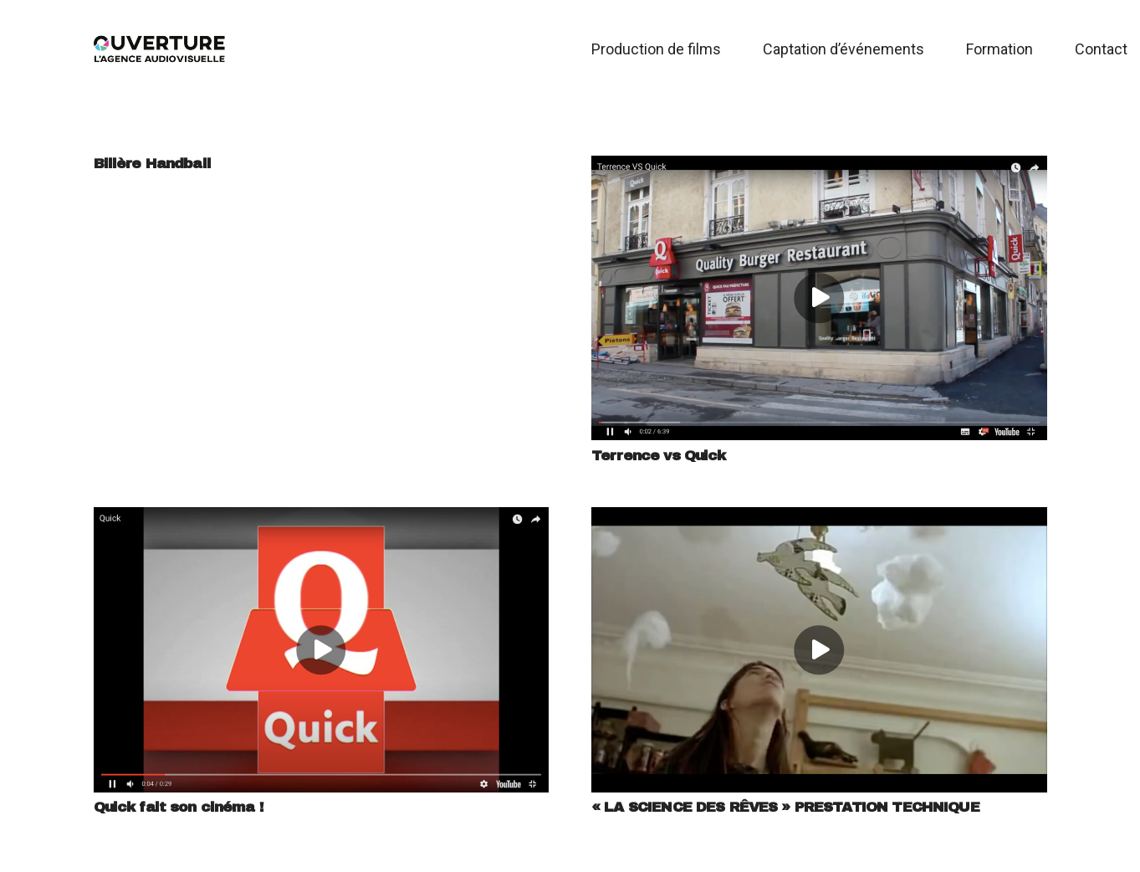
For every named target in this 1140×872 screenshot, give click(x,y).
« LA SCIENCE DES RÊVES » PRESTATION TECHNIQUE (785, 807)
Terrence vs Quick (658, 456)
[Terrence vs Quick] (819, 168)
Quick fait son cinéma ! (178, 807)
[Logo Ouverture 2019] (160, 49)
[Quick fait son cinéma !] (322, 519)
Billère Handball (152, 164)
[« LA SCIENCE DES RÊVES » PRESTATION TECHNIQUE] (819, 519)
